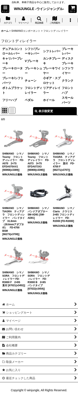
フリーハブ (9, 100)
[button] (5, 9)
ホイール (49, 100)
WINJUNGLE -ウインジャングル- (39, 9)
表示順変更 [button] (44, 111)
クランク (67, 80)
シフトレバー (52, 51)
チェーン (30, 80)
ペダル (29, 100)
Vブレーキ (31, 61)
